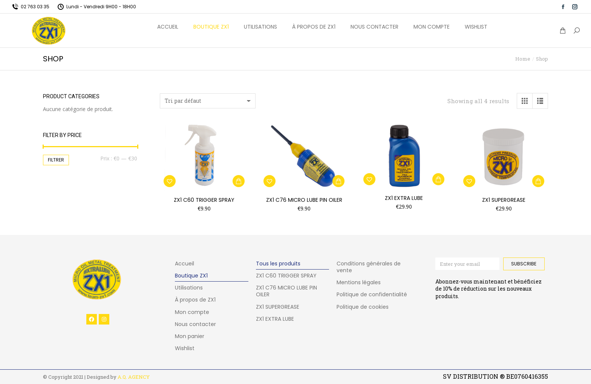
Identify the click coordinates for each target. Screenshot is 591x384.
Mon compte (192, 312)
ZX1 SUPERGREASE (503, 200)
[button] (239, 181)
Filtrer (56, 160)
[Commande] (208, 100)
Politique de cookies (363, 307)
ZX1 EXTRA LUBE (275, 319)
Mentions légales (359, 282)
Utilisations (189, 287)
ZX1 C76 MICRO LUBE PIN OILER (304, 200)
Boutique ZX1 (191, 275)
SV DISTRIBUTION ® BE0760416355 (495, 376)
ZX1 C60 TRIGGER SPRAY (204, 200)
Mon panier (189, 336)
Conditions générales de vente (369, 267)
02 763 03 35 (30, 6)
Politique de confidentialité (372, 294)
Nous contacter (195, 324)
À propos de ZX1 (195, 299)
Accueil (184, 263)
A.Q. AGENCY (134, 376)
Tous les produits (278, 263)
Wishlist (184, 348)
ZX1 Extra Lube (404, 198)
